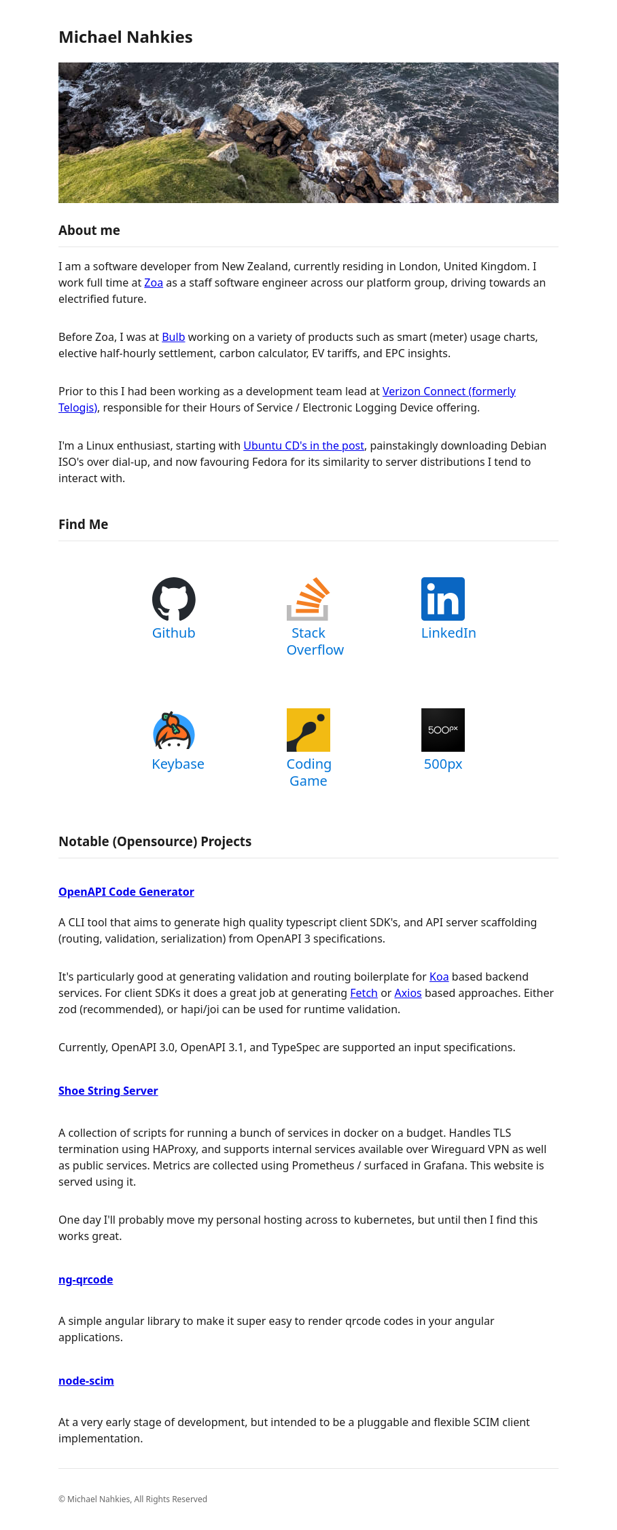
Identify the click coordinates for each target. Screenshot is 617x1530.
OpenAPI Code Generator (126, 891)
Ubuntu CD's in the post (303, 445)
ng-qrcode (85, 1279)
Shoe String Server (108, 1090)
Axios (408, 992)
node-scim (86, 1380)
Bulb (173, 336)
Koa (439, 976)
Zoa (153, 282)
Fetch (364, 992)
